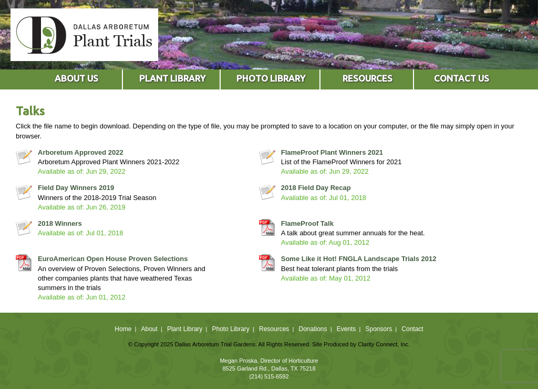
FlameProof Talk (307, 223)
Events (346, 329)
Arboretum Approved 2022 (80, 152)
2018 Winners (60, 223)
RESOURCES (367, 78)
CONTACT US (461, 78)
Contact (412, 329)
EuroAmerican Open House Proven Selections (113, 259)
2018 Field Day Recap (316, 188)
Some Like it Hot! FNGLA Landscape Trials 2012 (359, 259)
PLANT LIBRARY (172, 78)
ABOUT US (76, 78)
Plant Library (184, 329)
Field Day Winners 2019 (76, 188)
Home (123, 329)
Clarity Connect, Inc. (384, 344)
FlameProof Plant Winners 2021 (332, 152)
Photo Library (230, 329)
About (149, 329)
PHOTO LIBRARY (270, 78)
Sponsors (379, 329)
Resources (274, 329)
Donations (312, 329)
